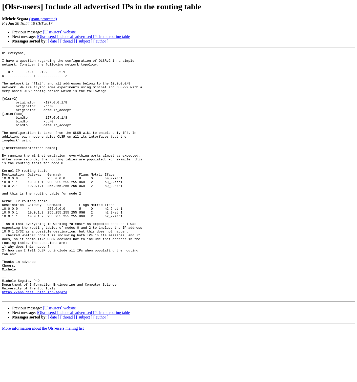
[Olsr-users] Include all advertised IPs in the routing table (83, 36)
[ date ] (53, 41)
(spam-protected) (43, 19)
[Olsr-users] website (59, 32)
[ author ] (101, 41)
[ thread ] (67, 41)
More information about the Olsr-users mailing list (43, 377)
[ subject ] (84, 41)
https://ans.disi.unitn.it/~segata (34, 340)
